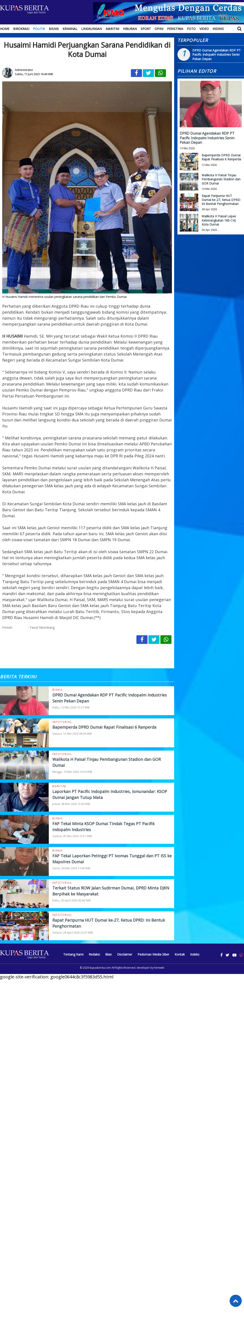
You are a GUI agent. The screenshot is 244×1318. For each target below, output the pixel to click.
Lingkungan (91, 29)
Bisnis (54, 29)
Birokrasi (21, 29)
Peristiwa (175, 29)
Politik (39, 29)
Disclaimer (124, 954)
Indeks (218, 29)
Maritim (112, 29)
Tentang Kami (73, 954)
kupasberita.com (100, 968)
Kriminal (70, 29)
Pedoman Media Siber (153, 954)
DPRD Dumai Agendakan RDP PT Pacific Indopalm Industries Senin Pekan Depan (216, 54)
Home (4, 29)
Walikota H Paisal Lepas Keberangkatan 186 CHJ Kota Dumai (219, 220)
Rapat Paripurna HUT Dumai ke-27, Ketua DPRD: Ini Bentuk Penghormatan (221, 200)
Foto (191, 29)
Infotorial (62, 722)
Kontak (180, 954)
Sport (146, 29)
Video (204, 29)
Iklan (108, 954)
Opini (159, 29)
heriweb (159, 968)
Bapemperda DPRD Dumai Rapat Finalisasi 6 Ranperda (104, 727)
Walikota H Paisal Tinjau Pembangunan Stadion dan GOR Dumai (221, 179)
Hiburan (130, 29)
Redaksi (94, 954)
